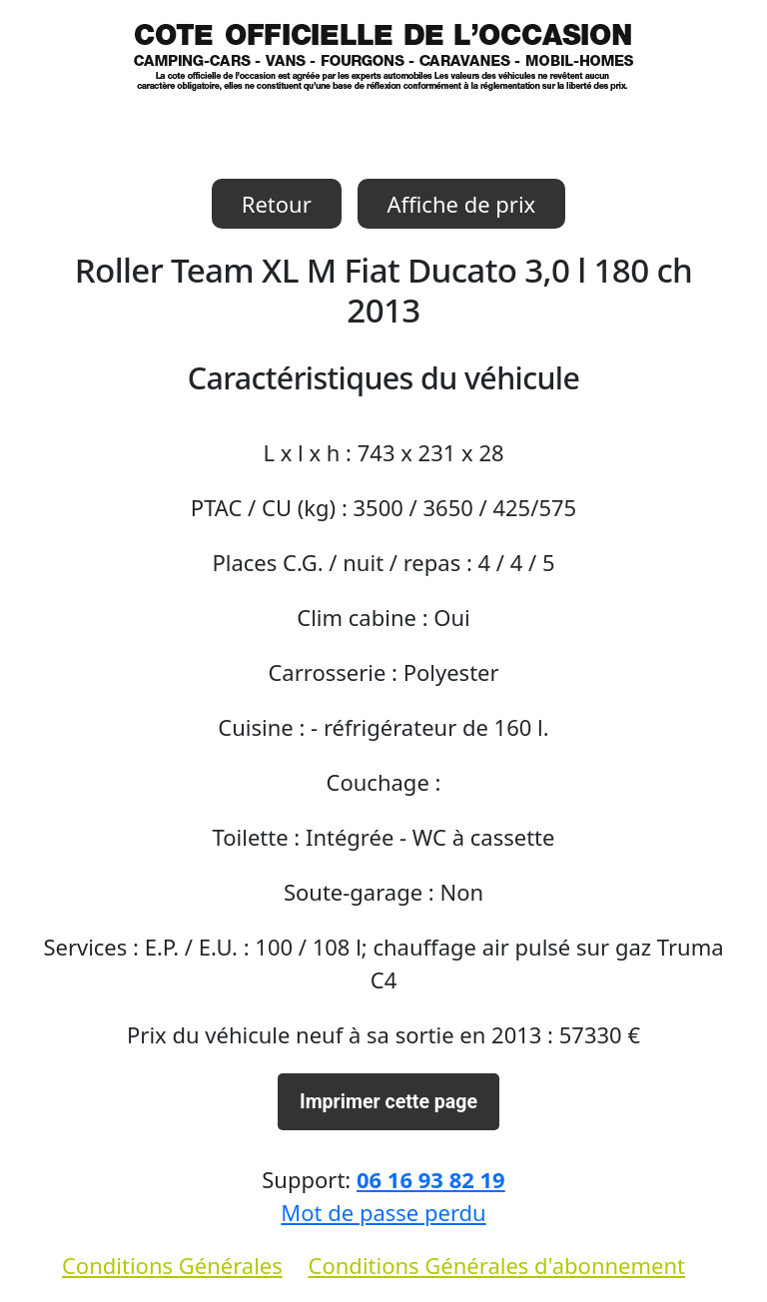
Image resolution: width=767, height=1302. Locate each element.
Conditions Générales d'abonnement (497, 1265)
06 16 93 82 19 (431, 1179)
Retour (277, 204)
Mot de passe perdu (383, 1212)
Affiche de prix (461, 204)
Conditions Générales (172, 1265)
